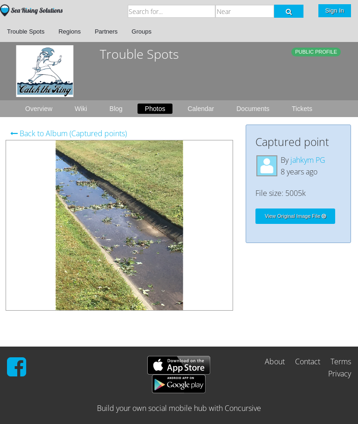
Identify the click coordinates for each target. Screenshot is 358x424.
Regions (69, 31)
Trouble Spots (25, 31)
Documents (252, 108)
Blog (116, 108)
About (275, 361)
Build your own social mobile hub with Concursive (179, 408)
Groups (141, 31)
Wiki (81, 108)
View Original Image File (295, 216)
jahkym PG (307, 160)
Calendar (200, 108)
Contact (307, 361)
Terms (340, 361)
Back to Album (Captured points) (68, 133)
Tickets (302, 108)
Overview (38, 108)
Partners (106, 31)
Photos (155, 108)
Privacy (339, 373)
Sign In (334, 10)
